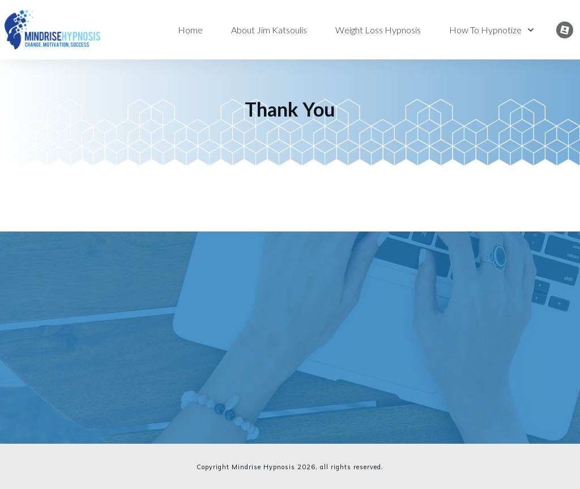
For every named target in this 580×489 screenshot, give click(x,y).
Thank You (290, 109)
